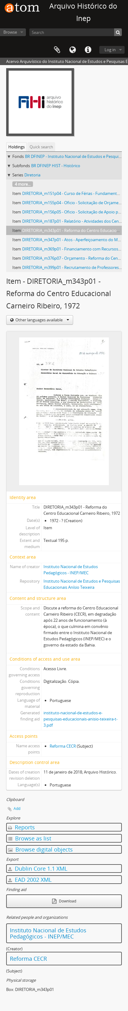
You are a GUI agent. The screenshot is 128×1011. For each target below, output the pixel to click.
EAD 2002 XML (30, 879)
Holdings (16, 147)
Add (17, 808)
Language (72, 50)
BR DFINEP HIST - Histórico (55, 165)
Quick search (41, 147)
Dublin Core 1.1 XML (37, 868)
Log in (110, 49)
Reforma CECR (63, 746)
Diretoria (32, 175)
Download (64, 901)
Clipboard (57, 50)
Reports (21, 827)
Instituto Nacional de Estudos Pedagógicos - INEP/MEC (48, 933)
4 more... (23, 184)
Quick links (88, 50)
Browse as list (29, 838)
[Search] (75, 32)
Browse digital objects (40, 849)
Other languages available (41, 320)
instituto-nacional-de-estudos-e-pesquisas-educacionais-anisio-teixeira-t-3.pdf (80, 719)
